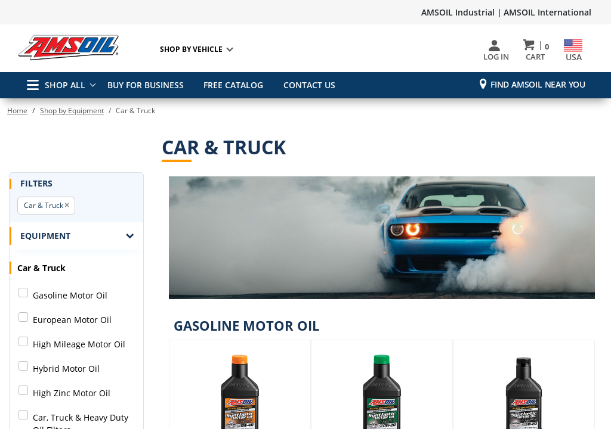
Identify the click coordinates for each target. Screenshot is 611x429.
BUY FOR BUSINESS (145, 85)
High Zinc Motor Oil (71, 393)
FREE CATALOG (231, 85)
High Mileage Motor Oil (79, 344)
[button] (67, 205)
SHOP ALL (56, 85)
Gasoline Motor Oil (70, 295)
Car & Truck (43, 205)
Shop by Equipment (72, 110)
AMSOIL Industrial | (461, 12)
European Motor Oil (72, 319)
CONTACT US (305, 85)
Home (17, 110)
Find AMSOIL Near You (537, 84)
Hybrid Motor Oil (66, 368)
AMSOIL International (547, 12)
